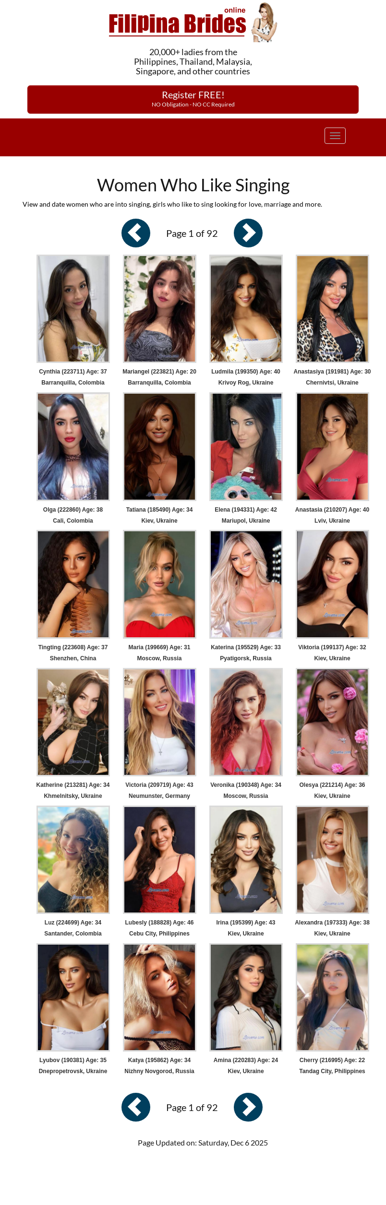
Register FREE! (193, 98)
